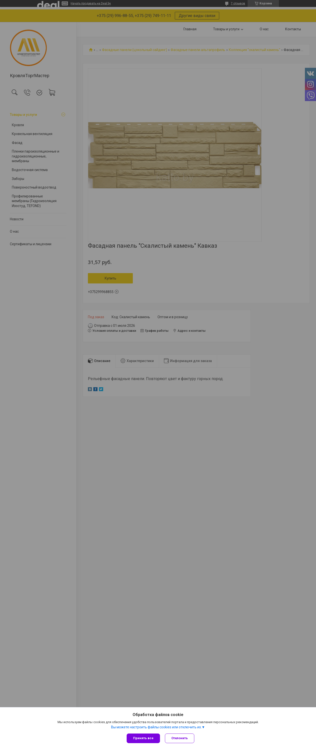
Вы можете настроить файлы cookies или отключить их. (156, 727)
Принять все (143, 738)
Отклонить (179, 738)
